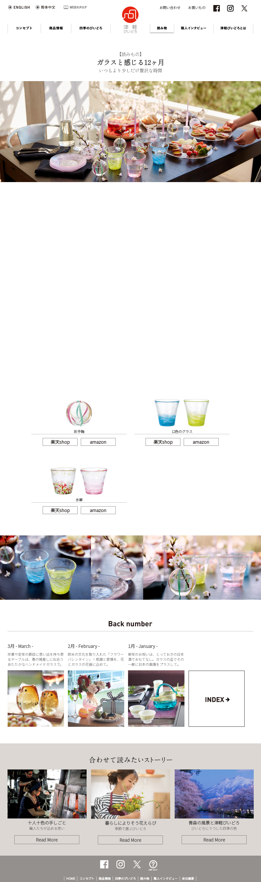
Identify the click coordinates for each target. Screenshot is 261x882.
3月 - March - (20, 646)
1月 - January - (143, 646)
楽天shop (60, 441)
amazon (98, 441)
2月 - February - (84, 646)
